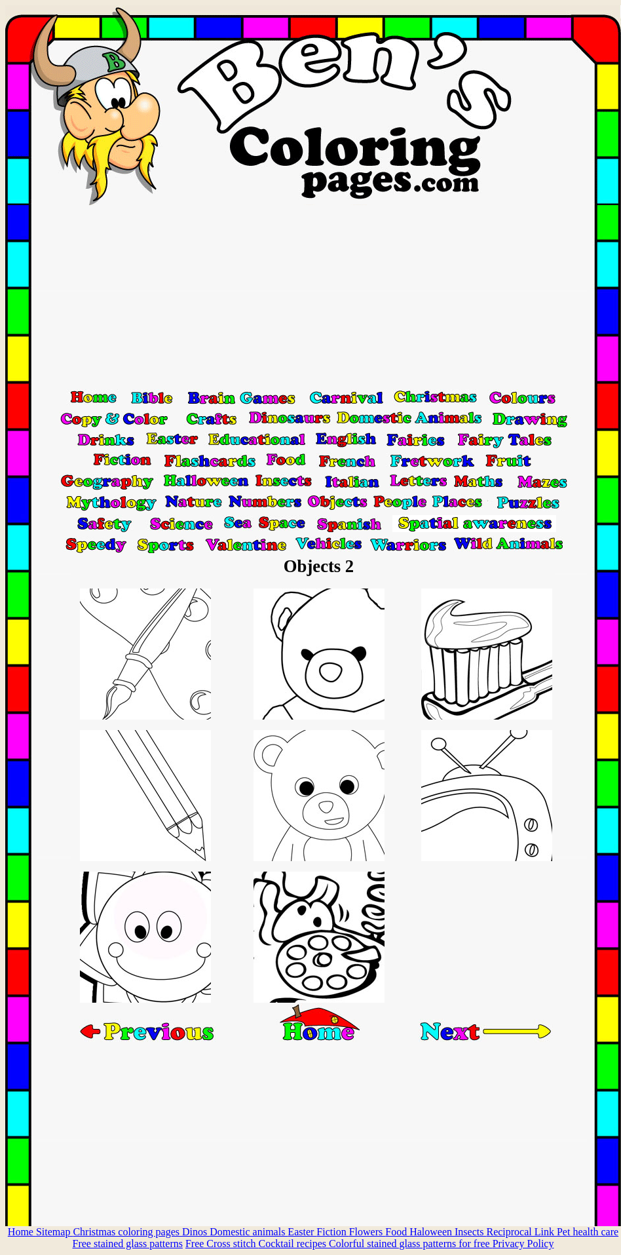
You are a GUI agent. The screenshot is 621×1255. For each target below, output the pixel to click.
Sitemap (54, 1231)
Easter (302, 1231)
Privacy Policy (523, 1243)
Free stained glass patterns (128, 1243)
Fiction (332, 1231)
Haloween (432, 1231)
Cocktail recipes (293, 1243)
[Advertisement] (313, 297)
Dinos (196, 1231)
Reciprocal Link (521, 1231)
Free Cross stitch (222, 1243)
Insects (470, 1231)
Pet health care (587, 1231)
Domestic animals (249, 1231)
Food (397, 1231)
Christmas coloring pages (127, 1231)
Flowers (367, 1231)
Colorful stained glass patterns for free (411, 1243)
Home (22, 1231)
